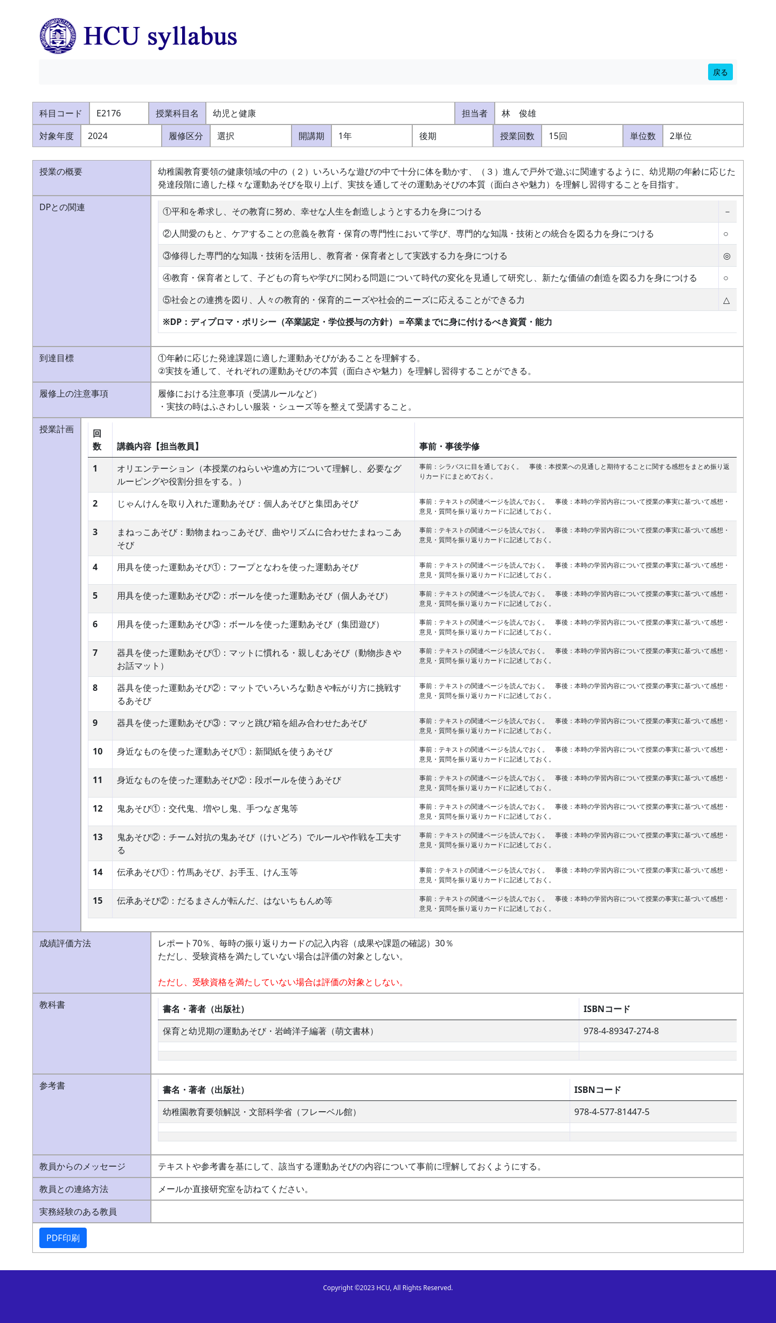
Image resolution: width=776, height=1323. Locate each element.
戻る (720, 72)
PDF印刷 (63, 1238)
